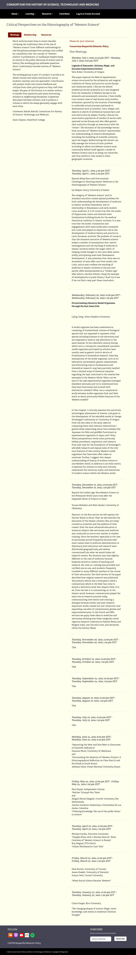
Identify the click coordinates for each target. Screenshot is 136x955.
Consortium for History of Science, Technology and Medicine (53, 4)
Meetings (14, 34)
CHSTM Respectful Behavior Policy (24, 943)
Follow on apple (16, 935)
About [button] (14, 14)
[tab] (14, 35)
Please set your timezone (82, 41)
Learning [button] (29, 14)
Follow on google (27, 935)
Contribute (64, 14)
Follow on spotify (32, 935)
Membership (30, 34)
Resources (46, 34)
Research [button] (46, 14)
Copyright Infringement (60, 952)
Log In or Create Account (88, 14)
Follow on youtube (21, 935)
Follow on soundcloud (10, 935)
